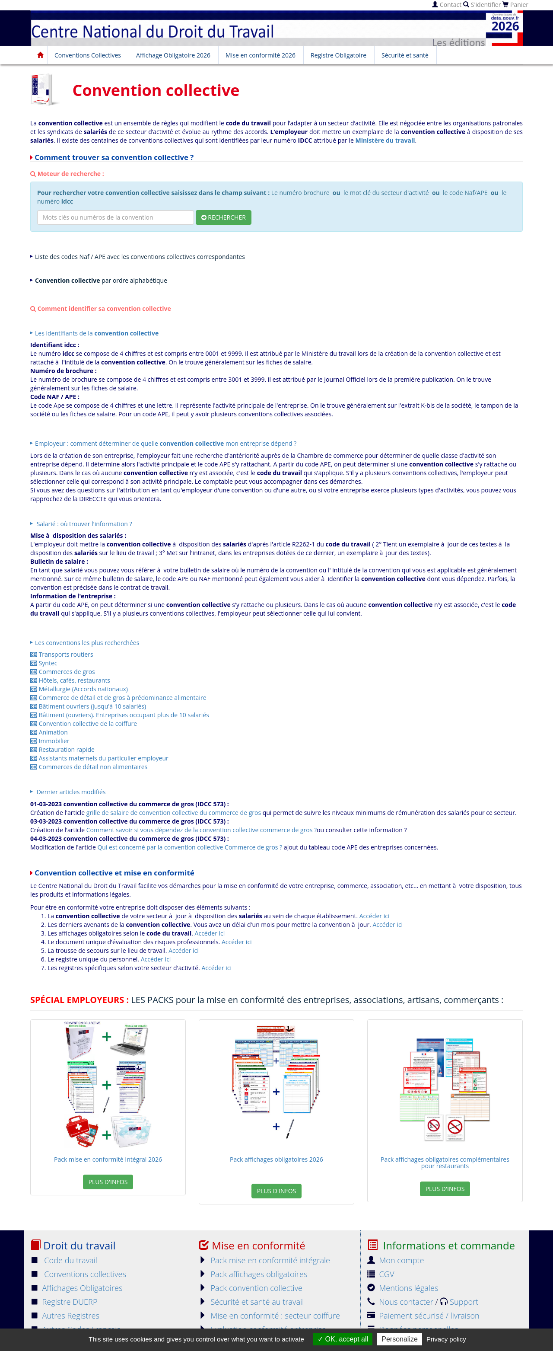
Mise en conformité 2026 (261, 55)
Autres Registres (64, 1315)
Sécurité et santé (405, 55)
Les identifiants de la (97, 333)
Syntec (43, 663)
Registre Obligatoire (338, 55)
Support (459, 1302)
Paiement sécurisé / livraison (423, 1315)
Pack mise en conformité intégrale (264, 1260)
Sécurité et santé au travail (251, 1302)
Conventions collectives (78, 1274)
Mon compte (395, 1260)
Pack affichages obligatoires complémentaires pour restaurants (445, 1162)
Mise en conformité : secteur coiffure (269, 1315)
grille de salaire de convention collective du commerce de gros (173, 812)
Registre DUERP (64, 1302)
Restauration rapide (62, 749)
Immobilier (50, 741)
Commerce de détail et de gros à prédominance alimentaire (118, 697)
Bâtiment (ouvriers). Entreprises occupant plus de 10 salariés (119, 715)
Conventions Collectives (87, 55)
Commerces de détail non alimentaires (88, 767)
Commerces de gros (62, 672)
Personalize (399, 1339)
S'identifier (482, 4)
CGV (380, 1274)
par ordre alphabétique (101, 280)
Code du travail (63, 1260)
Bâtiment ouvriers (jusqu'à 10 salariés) (88, 706)
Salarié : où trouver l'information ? (83, 524)
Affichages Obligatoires (76, 1288)
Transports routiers (61, 654)
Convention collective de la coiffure (83, 723)
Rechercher (223, 217)
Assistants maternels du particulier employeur (99, 758)
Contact (446, 4)
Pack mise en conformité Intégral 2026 (108, 1159)
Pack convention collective (250, 1288)
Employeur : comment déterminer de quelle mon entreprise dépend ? (165, 443)
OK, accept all (343, 1339)
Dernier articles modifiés (70, 792)
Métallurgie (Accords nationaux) (79, 689)
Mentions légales (402, 1288)
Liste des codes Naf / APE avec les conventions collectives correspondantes (140, 256)
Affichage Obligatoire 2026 (173, 55)
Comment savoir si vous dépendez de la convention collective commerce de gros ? (201, 830)
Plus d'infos (108, 1182)
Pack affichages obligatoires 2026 (276, 1159)
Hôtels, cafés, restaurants (70, 680)
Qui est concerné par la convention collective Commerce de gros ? (189, 847)
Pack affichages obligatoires (253, 1274)
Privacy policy (446, 1339)
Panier (515, 4)
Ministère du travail (385, 140)
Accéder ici (374, 916)
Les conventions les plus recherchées (87, 643)
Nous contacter (401, 1302)
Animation (49, 732)
